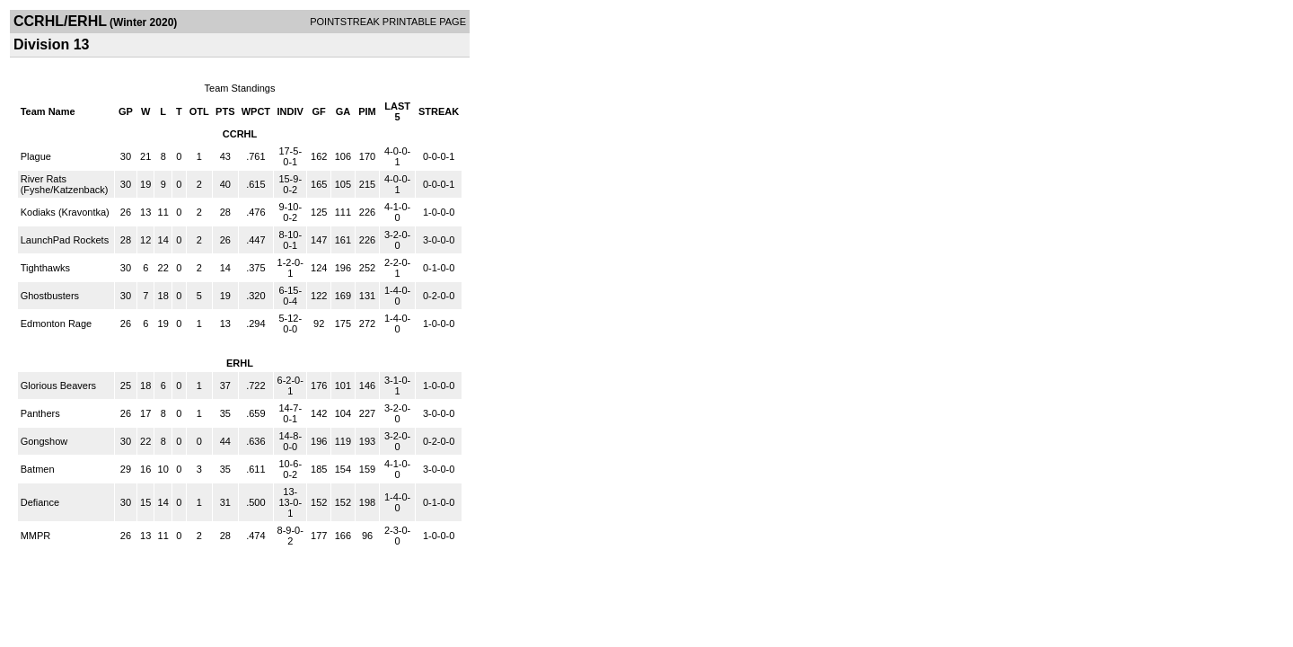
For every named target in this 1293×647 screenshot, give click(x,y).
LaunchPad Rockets (65, 240)
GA (343, 111)
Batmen (38, 469)
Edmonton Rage (56, 323)
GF (319, 111)
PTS (225, 111)
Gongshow (44, 441)
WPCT (256, 111)
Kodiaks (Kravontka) (65, 212)
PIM (367, 111)
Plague (36, 156)
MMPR (36, 535)
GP (126, 111)
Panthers (40, 413)
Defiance (40, 502)
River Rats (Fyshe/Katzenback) (65, 184)
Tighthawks (45, 267)
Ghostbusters (50, 295)
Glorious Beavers (58, 385)
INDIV (290, 111)
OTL (199, 111)
